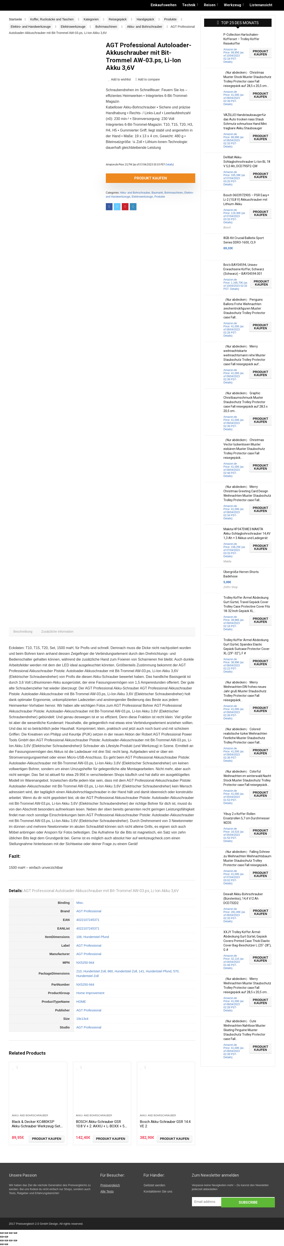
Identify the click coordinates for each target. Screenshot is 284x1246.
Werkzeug (232, 5)
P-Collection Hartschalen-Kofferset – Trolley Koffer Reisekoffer (241, 39)
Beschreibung (23, 632)
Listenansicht (261, 5)
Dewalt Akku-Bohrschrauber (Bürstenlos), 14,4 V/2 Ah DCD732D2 (243, 898)
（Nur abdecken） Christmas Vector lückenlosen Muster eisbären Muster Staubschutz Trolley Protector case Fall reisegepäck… (244, 448)
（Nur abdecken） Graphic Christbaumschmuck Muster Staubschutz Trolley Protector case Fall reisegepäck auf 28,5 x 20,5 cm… (245, 402)
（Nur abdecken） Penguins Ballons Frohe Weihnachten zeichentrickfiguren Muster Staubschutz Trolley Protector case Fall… (244, 308)
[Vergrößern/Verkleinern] (15, 1234)
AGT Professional (88, 912)
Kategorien (91, 19)
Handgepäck (145, 19)
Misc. (80, 904)
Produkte (170, 19)
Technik (188, 5)
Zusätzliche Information (59, 632)
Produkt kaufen (131, 178)
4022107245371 (87, 921)
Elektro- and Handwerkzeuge (31, 26)
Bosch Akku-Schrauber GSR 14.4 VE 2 (164, 1124)
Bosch (227, 227)
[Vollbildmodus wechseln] (10, 1234)
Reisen (209, 5)
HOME (81, 1003)
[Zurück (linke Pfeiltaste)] (2, 1237)
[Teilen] (6, 1234)
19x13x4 (82, 1020)
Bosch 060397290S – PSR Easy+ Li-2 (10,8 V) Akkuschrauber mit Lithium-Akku (246, 199)
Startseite (15, 19)
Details (169, 164)
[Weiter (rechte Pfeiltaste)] (6, 1237)
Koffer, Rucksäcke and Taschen (52, 19)
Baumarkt (157, 192)
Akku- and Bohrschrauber (144, 26)
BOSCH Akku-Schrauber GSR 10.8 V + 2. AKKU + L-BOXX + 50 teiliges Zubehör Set (101, 1127)
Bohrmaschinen (106, 26)
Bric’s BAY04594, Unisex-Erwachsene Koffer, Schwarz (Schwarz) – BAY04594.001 (243, 269)
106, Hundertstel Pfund (92, 938)
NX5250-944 (85, 963)
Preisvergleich (110, 1186)
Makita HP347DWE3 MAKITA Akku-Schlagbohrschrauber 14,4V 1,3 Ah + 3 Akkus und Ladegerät (246, 533)
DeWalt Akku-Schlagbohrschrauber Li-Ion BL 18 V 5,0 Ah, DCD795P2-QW (246, 161)
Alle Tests (107, 1192)
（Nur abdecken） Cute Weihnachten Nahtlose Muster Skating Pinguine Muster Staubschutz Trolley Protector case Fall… (244, 1030)
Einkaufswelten (163, 5)
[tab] (23, 632)
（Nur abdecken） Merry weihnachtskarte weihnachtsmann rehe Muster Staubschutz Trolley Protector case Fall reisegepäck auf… (244, 355)
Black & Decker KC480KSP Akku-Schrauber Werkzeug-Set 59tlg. (36, 1127)
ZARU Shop (230, 587)
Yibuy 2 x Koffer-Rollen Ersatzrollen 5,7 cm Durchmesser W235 (246, 818)
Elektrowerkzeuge (73, 26)
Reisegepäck (118, 19)
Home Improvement (90, 994)
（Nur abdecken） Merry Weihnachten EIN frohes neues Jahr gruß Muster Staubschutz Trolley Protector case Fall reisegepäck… (244, 691)
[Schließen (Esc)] (2, 1234)
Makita (227, 561)
